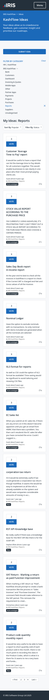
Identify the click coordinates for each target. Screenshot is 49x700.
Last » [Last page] (34, 679)
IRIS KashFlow (9, 14)
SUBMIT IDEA (24, 51)
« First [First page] (15, 679)
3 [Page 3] (24, 679)
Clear (43, 60)
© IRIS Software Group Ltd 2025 (17, 695)
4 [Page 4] (27, 679)
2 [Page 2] (21, 679)
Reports (22, 181)
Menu (40, 5)
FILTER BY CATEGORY (13, 61)
